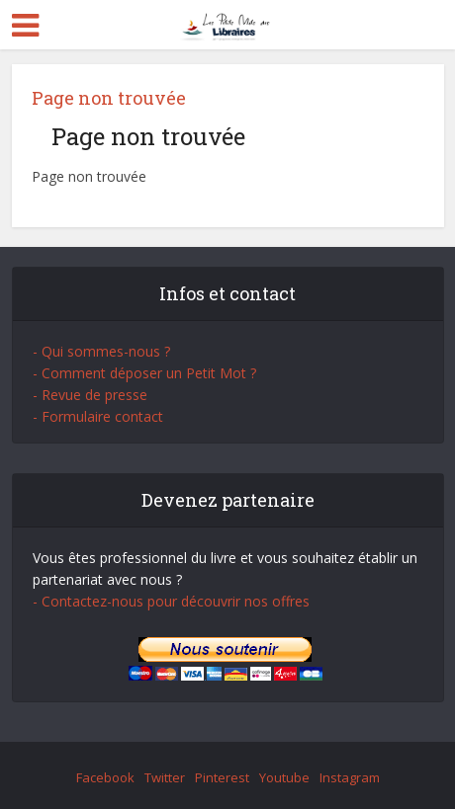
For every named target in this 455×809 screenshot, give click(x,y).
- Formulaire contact (98, 416)
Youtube (284, 777)
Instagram (349, 777)
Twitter (164, 777)
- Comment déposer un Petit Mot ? (144, 373)
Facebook (105, 777)
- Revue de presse (90, 394)
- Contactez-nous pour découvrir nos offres (171, 601)
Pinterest (222, 777)
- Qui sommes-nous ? (101, 351)
